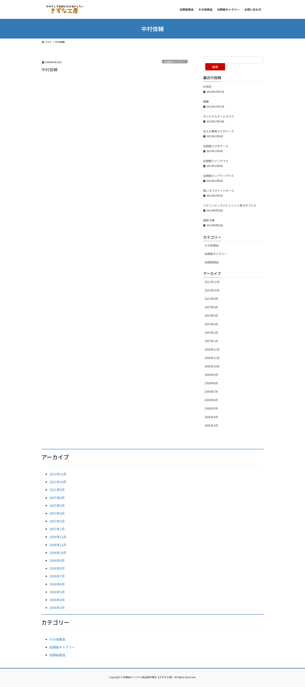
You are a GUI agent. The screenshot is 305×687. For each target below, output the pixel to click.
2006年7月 (211, 392)
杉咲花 (207, 87)
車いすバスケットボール (218, 191)
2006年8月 (211, 383)
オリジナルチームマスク (218, 116)
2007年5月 (211, 316)
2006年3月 (211, 425)
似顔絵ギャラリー (174, 62)
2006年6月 (211, 400)
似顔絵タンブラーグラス (218, 176)
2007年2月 (211, 333)
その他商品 (212, 245)
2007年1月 (211, 341)
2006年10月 (212, 366)
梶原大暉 (208, 220)
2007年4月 (211, 324)
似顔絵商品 (212, 262)
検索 (215, 66)
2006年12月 (212, 349)
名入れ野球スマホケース (218, 131)
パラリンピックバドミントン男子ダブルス (230, 205)
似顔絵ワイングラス (215, 161)
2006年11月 (212, 358)
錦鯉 (206, 101)
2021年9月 (211, 299)
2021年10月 (212, 290)
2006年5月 (211, 408)
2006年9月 (211, 375)
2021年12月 (212, 282)
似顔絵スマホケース (215, 146)
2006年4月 (211, 417)
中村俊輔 (49, 69)
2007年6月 (211, 307)
